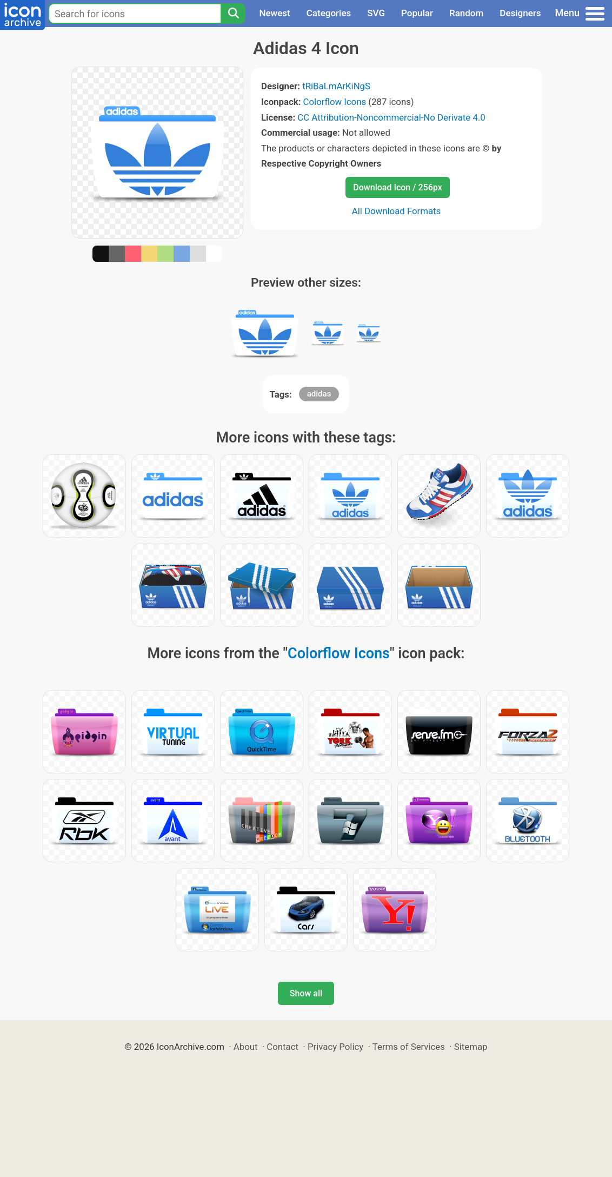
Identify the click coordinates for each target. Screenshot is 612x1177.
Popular (417, 13)
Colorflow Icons (335, 101)
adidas (319, 394)
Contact (282, 1046)
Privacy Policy (335, 1046)
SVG (376, 13)
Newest (274, 13)
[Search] (233, 13)
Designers (520, 13)
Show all (306, 993)
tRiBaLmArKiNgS (336, 86)
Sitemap (471, 1046)
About (246, 1046)
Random (466, 13)
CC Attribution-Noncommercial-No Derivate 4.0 (391, 117)
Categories (329, 13)
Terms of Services (408, 1046)
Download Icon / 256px (397, 187)
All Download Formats (396, 211)
